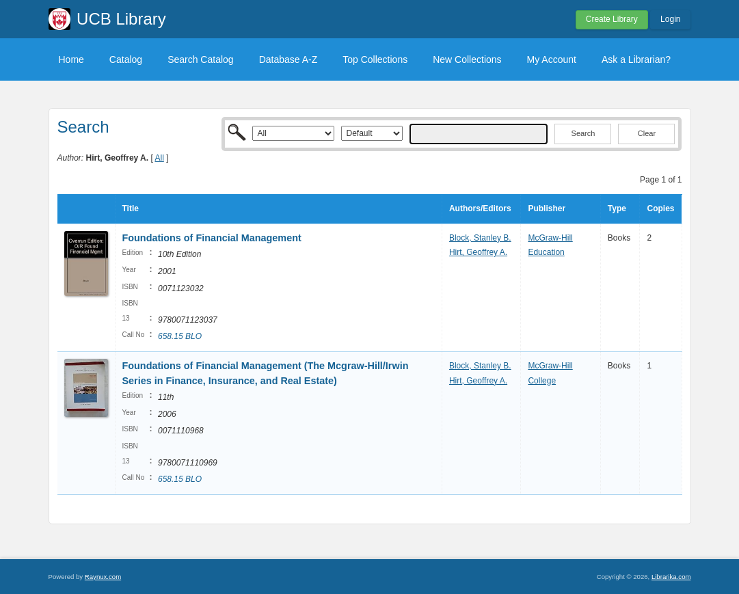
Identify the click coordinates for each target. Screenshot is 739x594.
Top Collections (374, 59)
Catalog (125, 59)
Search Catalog (200, 59)
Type (617, 208)
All (158, 158)
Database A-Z (288, 59)
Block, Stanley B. (480, 238)
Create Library (612, 19)
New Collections (467, 59)
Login (670, 19)
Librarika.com (671, 576)
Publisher (546, 208)
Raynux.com (103, 576)
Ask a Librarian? (636, 59)
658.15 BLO (180, 336)
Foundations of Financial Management (211, 237)
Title (130, 208)
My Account (551, 59)
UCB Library (121, 19)
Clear (647, 133)
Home (71, 59)
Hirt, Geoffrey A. (478, 252)
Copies (660, 208)
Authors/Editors (480, 208)
